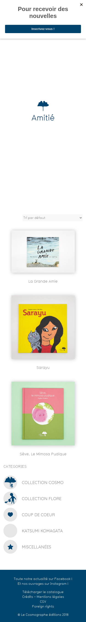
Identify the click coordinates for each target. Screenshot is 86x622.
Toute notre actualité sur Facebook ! (43, 579)
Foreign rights (43, 606)
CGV (43, 602)
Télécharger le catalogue (43, 592)
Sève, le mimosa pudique (43, 454)
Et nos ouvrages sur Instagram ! (43, 584)
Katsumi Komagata (42, 530)
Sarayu (43, 368)
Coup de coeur (38, 514)
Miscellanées (36, 547)
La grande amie (43, 282)
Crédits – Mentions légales (43, 597)
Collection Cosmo (43, 482)
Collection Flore (41, 498)
